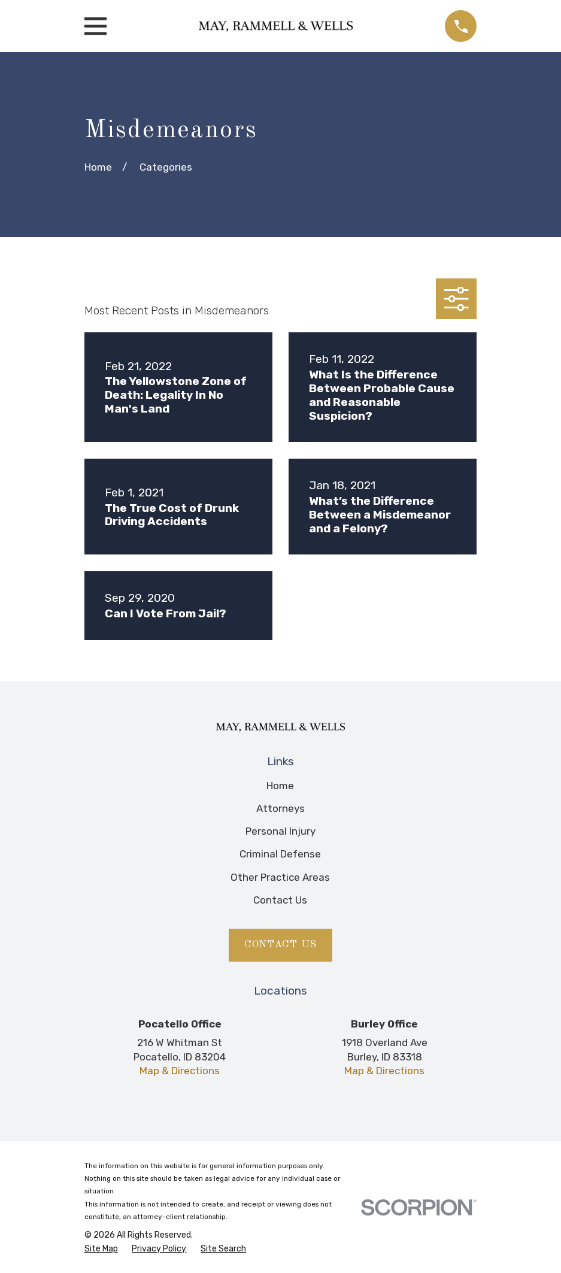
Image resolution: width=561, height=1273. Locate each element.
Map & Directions (180, 1071)
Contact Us (280, 900)
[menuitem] (101, 1249)
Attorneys (280, 808)
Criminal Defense (280, 854)
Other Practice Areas (280, 877)
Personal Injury (280, 831)
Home (280, 786)
